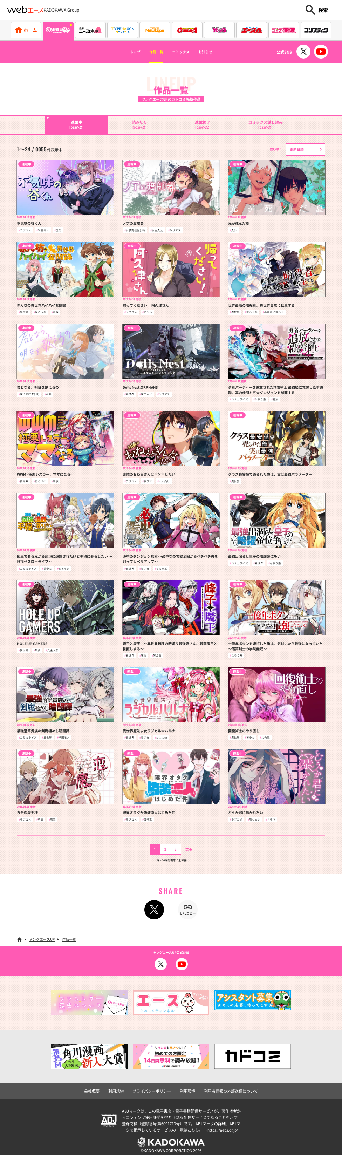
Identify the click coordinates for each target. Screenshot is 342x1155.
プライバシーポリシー (155, 1087)
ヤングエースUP (42, 936)
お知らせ (218, 52)
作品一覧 (150, 52)
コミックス (184, 52)
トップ (121, 52)
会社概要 (103, 1087)
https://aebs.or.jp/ (223, 1126)
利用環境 (186, 1087)
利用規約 (124, 1087)
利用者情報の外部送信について (223, 1087)
